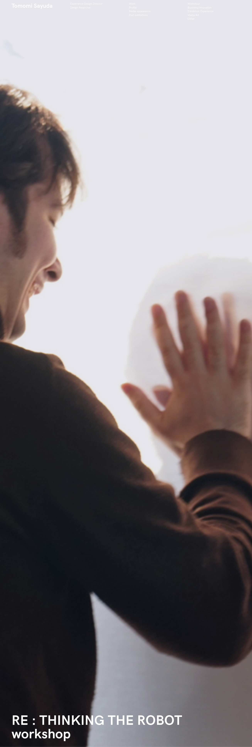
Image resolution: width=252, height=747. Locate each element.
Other (191, 18)
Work (132, 3)
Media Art (193, 15)
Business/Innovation (200, 7)
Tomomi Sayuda (32, 6)
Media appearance (140, 11)
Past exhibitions (138, 15)
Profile (133, 7)
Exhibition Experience (200, 11)
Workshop (194, 3)
